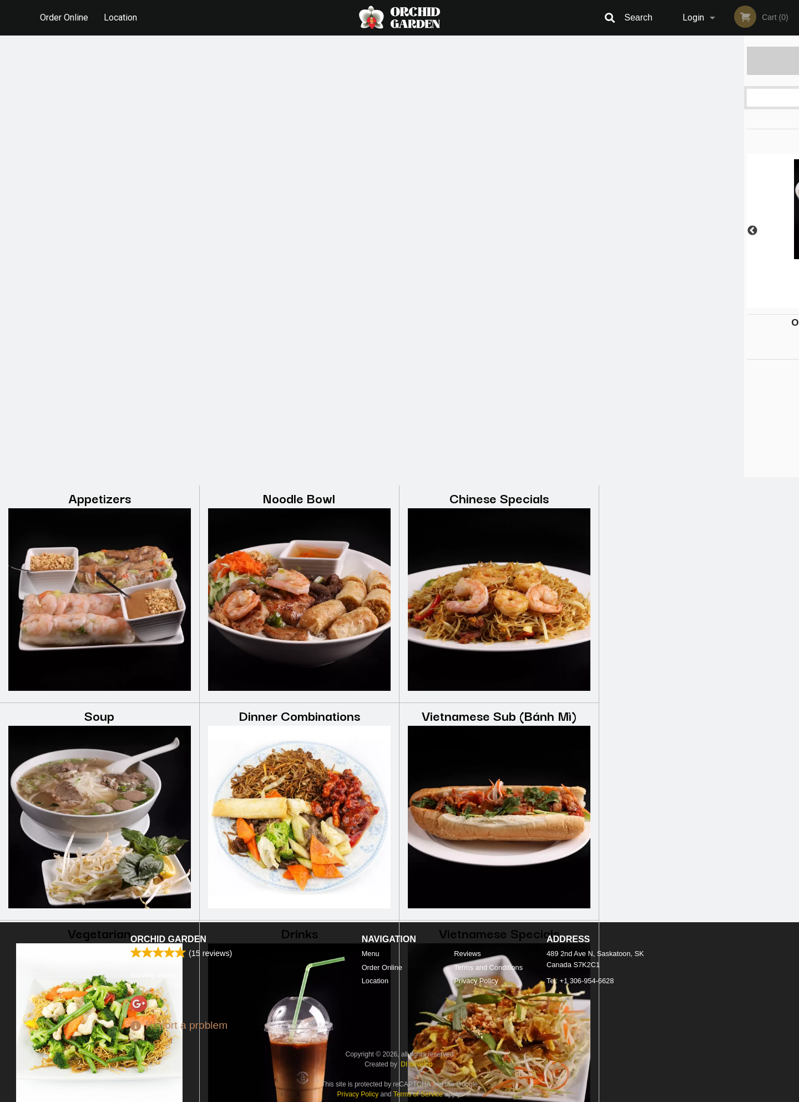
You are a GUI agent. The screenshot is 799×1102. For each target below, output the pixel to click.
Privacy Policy (476, 981)
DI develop (416, 1064)
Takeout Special (499, 708)
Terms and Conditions (488, 967)
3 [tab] (690, 302)
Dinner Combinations (299, 273)
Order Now (698, 60)
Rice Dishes (99, 708)
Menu (371, 953)
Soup (99, 273)
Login (693, 17)
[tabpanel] (699, 230)
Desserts (299, 708)
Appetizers (99, 56)
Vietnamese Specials (499, 491)
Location (121, 17)
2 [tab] (674, 302)
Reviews (467, 953)
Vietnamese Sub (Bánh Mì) (499, 273)
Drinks (299, 491)
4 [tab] (707, 302)
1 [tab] (657, 302)
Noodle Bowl (299, 56)
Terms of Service (418, 1094)
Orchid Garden (168, 939)
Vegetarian (99, 491)
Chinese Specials (499, 56)
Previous (607, 230)
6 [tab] (740, 302)
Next (790, 230)
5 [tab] (724, 302)
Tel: (580, 981)
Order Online (64, 17)
